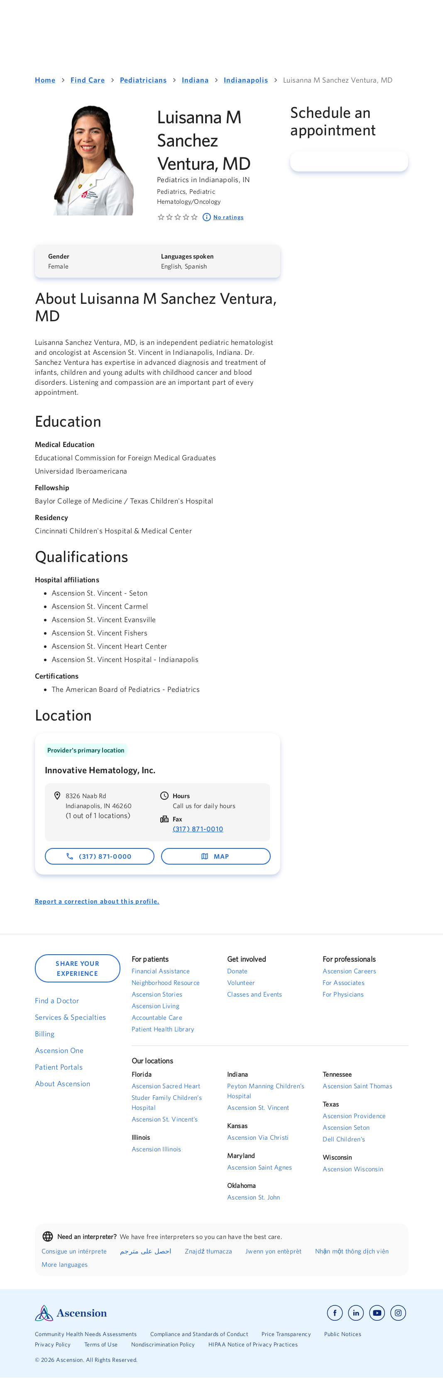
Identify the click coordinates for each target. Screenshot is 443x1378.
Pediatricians (143, 80)
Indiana (195, 80)
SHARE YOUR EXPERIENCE (77, 968)
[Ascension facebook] (335, 1313)
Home (45, 80)
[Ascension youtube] (377, 1313)
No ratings (223, 217)
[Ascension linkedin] (356, 1313)
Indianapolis (246, 80)
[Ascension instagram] (398, 1313)
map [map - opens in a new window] (215, 856)
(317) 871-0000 (99, 856)
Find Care (88, 80)
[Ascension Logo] (128, 1313)
